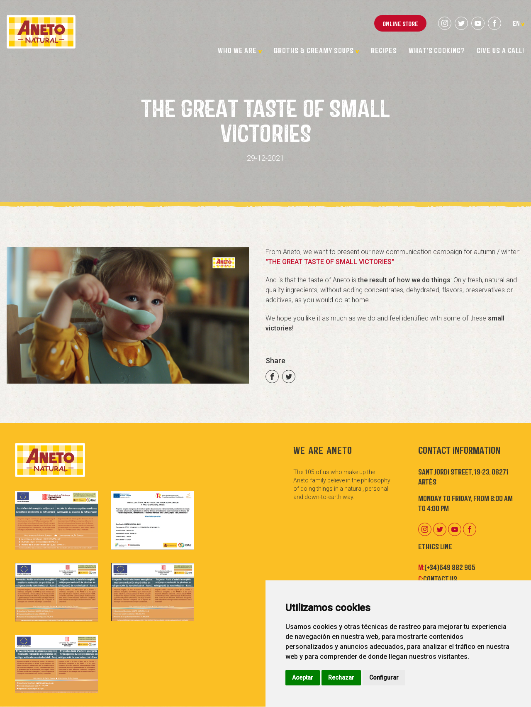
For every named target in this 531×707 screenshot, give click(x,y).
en (518, 23)
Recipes (384, 50)
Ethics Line (435, 546)
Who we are (240, 50)
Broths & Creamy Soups (316, 50)
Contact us (440, 578)
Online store (400, 23)
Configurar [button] (384, 677)
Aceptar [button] (302, 677)
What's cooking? (437, 50)
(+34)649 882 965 (449, 566)
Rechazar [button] (341, 677)
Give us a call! (501, 50)
